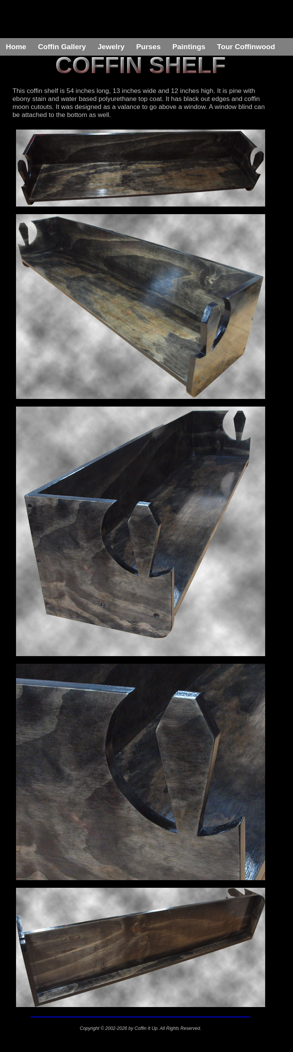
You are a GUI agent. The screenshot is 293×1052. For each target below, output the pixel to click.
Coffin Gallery (62, 47)
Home (16, 47)
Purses (148, 47)
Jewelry (111, 47)
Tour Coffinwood (246, 47)
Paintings (188, 47)
